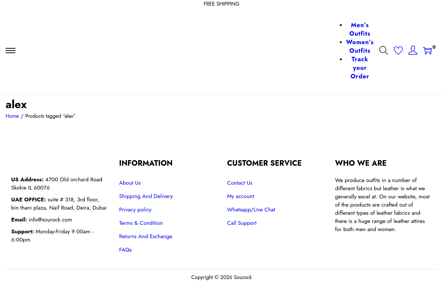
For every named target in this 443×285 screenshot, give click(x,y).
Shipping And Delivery (146, 196)
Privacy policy (135, 209)
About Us (130, 183)
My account (240, 196)
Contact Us (239, 183)
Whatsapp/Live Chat (251, 209)
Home (12, 116)
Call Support (241, 223)
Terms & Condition (141, 223)
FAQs (125, 250)
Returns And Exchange (145, 236)
